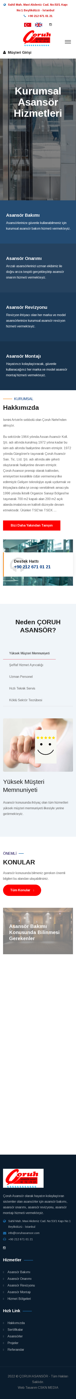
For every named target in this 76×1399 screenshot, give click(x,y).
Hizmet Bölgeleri (19, 1298)
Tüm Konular (22, 890)
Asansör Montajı (19, 1292)
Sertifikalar (15, 1329)
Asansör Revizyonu (21, 1285)
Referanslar (15, 1349)
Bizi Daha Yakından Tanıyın (32, 525)
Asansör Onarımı (19, 1278)
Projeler (12, 1343)
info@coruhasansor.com (24, 1233)
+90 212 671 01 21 (32, 566)
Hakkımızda (16, 1323)
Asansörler (15, 1336)
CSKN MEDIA (48, 1387)
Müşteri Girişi (18, 52)
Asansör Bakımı (18, 1272)
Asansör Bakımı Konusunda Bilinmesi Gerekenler (34, 934)
